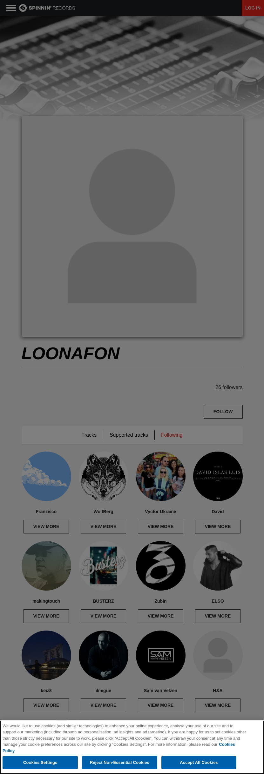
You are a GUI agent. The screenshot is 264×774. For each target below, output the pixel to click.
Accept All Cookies (199, 762)
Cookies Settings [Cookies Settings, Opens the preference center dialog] (40, 762)
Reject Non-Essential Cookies (119, 762)
